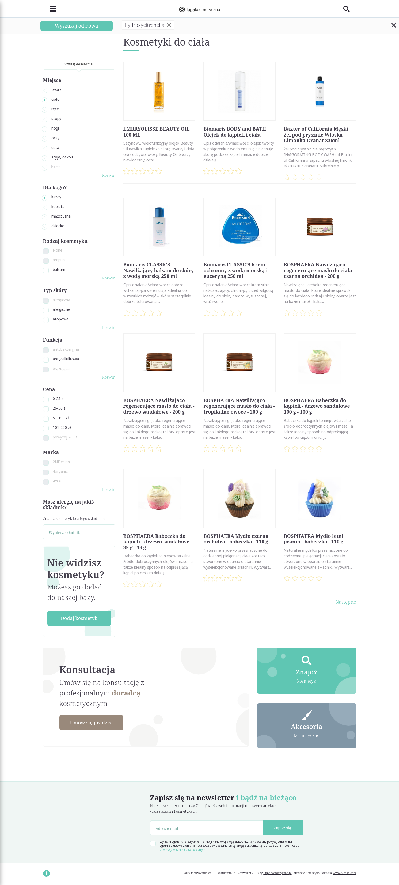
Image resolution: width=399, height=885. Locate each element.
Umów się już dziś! (91, 722)
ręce (55, 108)
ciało (55, 99)
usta (55, 147)
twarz (56, 89)
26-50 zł (60, 408)
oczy (55, 137)
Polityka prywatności (197, 873)
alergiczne (61, 309)
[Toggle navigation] (49, 9)
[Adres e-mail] (206, 827)
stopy (56, 118)
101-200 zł (62, 427)
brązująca (61, 368)
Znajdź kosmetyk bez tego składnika (74, 518)
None (57, 250)
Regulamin (224, 873)
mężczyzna (61, 216)
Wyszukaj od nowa (76, 25)
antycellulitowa (66, 358)
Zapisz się (282, 827)
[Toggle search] (349, 9)
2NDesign (61, 461)
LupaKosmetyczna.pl (277, 873)
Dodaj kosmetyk (79, 618)
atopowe (61, 319)
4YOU (57, 480)
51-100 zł (61, 417)
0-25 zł (58, 398)
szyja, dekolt (62, 157)
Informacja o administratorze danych (182, 850)
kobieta (57, 206)
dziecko (57, 225)
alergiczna (61, 299)
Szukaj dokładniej (79, 64)
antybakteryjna (66, 349)
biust (55, 166)
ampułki (59, 259)
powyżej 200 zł (66, 437)
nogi (55, 128)
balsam (59, 269)
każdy (56, 196)
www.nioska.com (344, 873)
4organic (60, 471)
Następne (345, 602)
